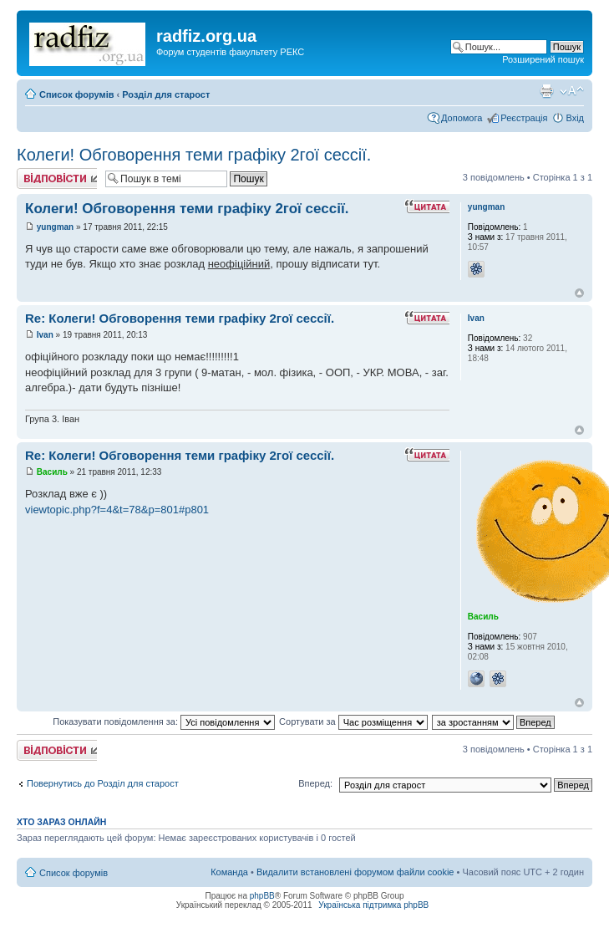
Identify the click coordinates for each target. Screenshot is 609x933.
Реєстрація (523, 118)
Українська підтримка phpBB (373, 905)
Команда (229, 872)
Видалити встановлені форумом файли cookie (355, 872)
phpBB (262, 895)
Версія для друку (546, 91)
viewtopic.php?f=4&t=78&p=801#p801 (117, 509)
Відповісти (57, 178)
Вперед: (315, 783)
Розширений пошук (543, 59)
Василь (52, 472)
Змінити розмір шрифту (572, 91)
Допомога (461, 118)
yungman (55, 227)
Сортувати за (353, 721)
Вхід (575, 118)
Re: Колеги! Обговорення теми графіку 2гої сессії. (179, 318)
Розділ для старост (166, 94)
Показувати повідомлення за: (164, 721)
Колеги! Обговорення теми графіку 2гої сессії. (194, 154)
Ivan (45, 334)
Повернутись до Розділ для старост (103, 783)
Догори (579, 293)
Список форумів (76, 94)
